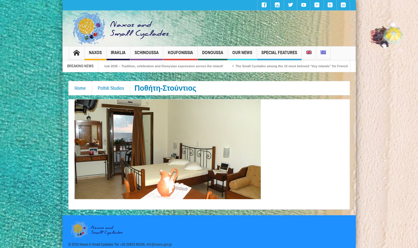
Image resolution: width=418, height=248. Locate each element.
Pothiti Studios (111, 88)
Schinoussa (146, 55)
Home (80, 88)
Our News (242, 55)
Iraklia (118, 55)
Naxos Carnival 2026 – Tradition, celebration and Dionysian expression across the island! (160, 66)
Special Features (279, 55)
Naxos (95, 55)
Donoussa (213, 55)
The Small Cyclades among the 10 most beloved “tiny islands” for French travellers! (305, 66)
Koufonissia (180, 55)
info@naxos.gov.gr (159, 244)
